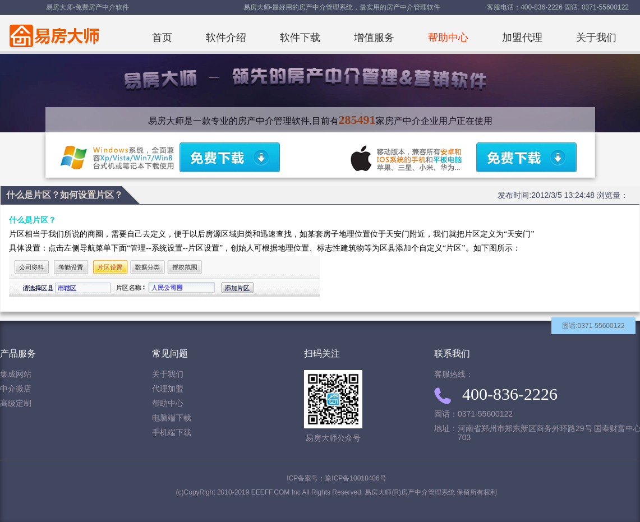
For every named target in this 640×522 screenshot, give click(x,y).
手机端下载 (171, 432)
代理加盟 (167, 389)
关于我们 (596, 37)
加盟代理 (522, 37)
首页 (162, 37)
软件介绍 (226, 37)
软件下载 (300, 37)
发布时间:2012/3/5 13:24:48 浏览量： (563, 195)
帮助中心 (448, 37)
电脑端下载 (171, 418)
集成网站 (15, 374)
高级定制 (15, 403)
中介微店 (15, 389)
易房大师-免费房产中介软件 (87, 7)
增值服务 (374, 37)
